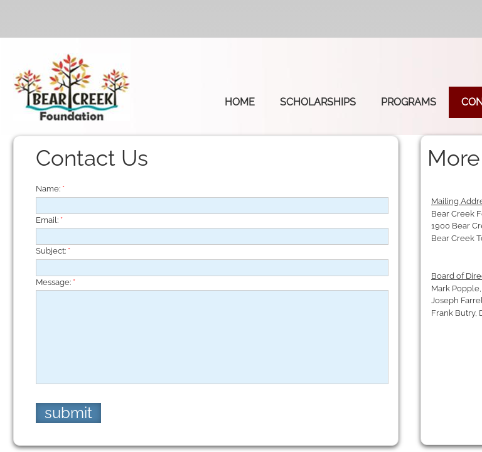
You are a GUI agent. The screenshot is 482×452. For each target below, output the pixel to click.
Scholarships (318, 102)
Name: (50, 188)
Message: (55, 282)
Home (240, 102)
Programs (408, 102)
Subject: (53, 251)
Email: (49, 220)
